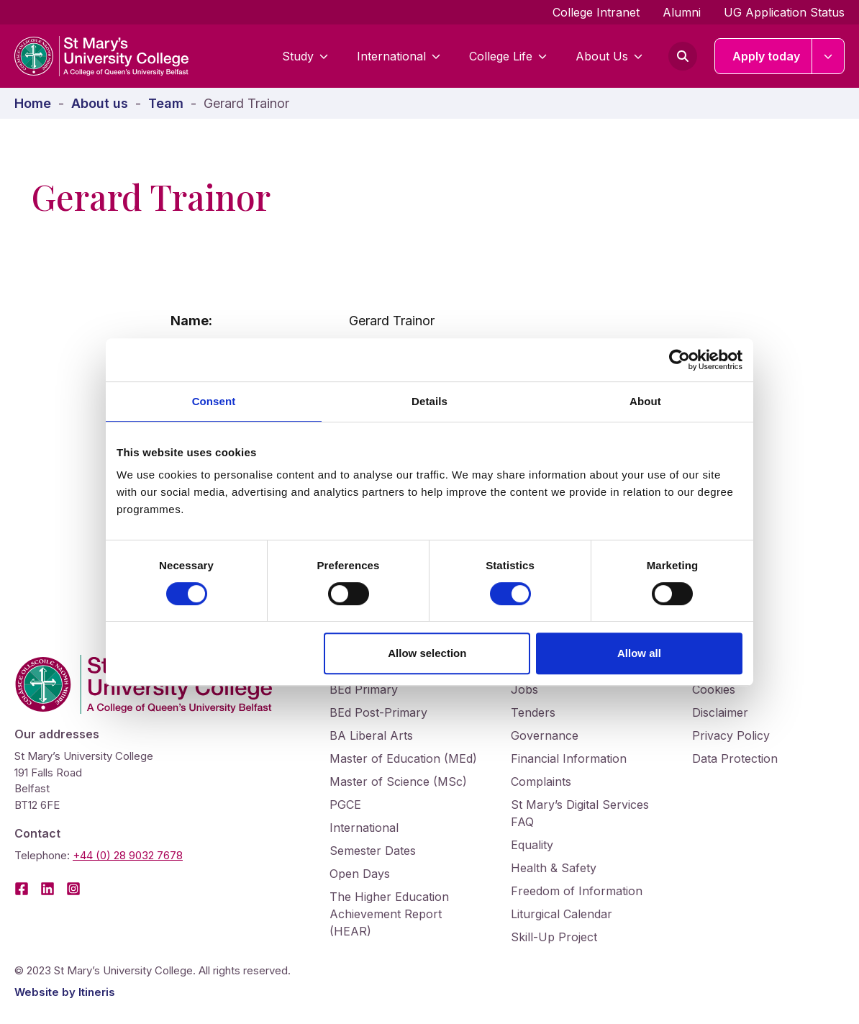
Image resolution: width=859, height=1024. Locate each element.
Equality (532, 845)
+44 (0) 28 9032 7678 (128, 855)
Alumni (682, 12)
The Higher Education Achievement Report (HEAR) (389, 913)
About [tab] (645, 401)
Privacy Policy (731, 735)
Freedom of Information (576, 891)
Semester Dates (372, 850)
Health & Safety (553, 868)
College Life (508, 56)
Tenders (533, 712)
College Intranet (596, 12)
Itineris (96, 992)
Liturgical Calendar (561, 914)
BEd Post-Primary (378, 712)
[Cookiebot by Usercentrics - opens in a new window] (679, 360)
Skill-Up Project (554, 937)
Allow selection (427, 653)
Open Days (359, 873)
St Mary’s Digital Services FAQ (580, 813)
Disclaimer (720, 712)
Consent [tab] (214, 401)
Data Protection (735, 758)
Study (305, 56)
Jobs (524, 689)
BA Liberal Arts (371, 735)
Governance (544, 735)
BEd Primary (363, 689)
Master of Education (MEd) (403, 758)
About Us (609, 56)
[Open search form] (682, 56)
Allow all (639, 653)
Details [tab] (429, 401)
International (398, 56)
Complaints (541, 781)
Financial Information (569, 758)
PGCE (345, 804)
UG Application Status (784, 12)
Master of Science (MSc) (398, 781)
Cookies (713, 689)
